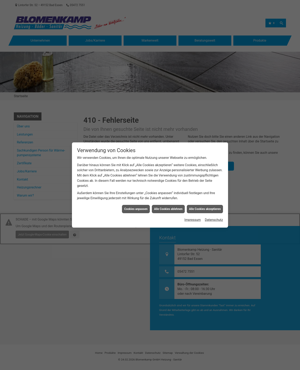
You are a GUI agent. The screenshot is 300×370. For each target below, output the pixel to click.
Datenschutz (214, 209)
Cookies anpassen (136, 197)
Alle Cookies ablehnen (168, 197)
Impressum (192, 209)
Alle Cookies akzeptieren (205, 197)
